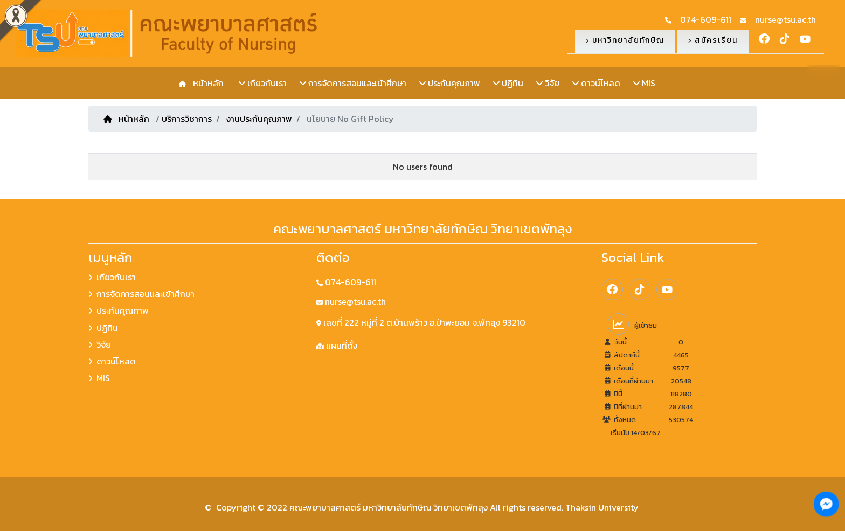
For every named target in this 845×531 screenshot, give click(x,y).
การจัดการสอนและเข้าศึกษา (353, 83)
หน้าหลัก (206, 83)
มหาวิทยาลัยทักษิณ (625, 40)
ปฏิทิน (508, 83)
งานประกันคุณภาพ (259, 118)
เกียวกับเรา (263, 83)
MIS (644, 83)
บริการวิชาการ (187, 118)
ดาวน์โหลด (596, 83)
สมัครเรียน (713, 40)
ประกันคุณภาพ (449, 83)
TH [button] (823, 80)
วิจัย (547, 83)
